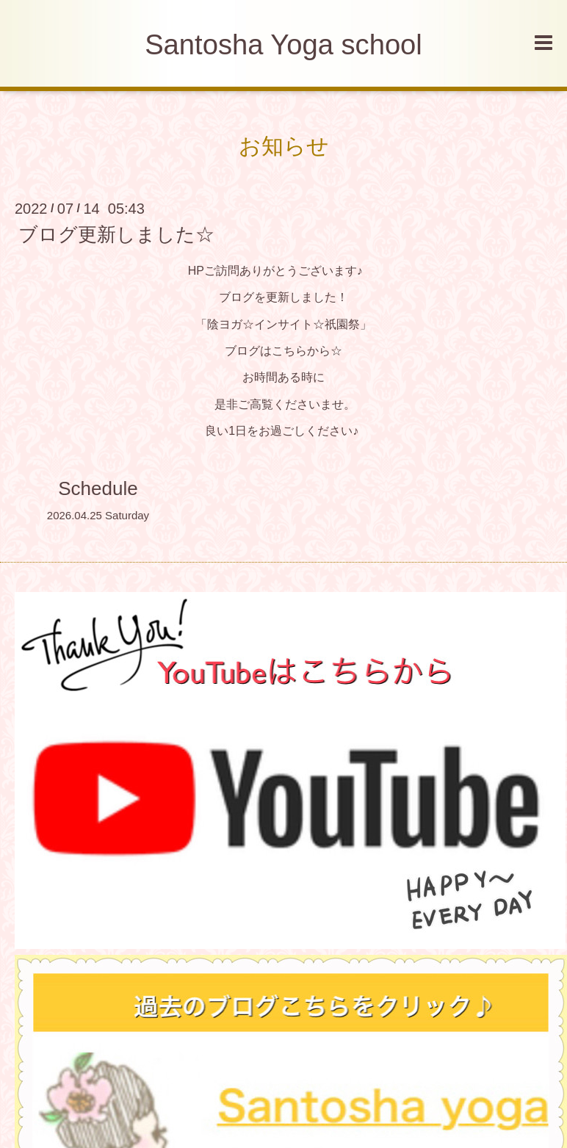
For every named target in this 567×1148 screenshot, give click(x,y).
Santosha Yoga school (283, 44)
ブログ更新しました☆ (116, 234)
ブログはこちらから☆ (283, 350)
